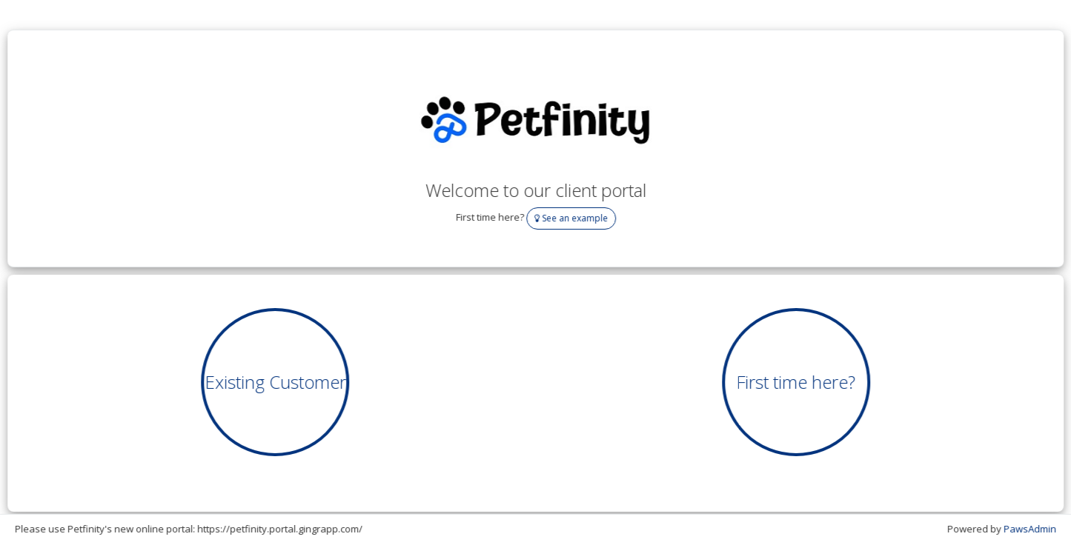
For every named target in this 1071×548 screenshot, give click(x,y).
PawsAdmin (1030, 528)
